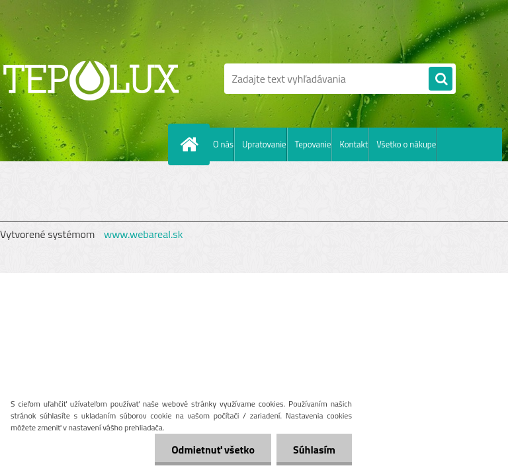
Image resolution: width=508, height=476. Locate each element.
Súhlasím (314, 449)
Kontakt (353, 144)
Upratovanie (264, 144)
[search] (440, 79)
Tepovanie (313, 144)
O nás (223, 144)
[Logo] (91, 79)
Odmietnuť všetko (213, 449)
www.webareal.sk (143, 234)
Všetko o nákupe (406, 144)
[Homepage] (191, 144)
